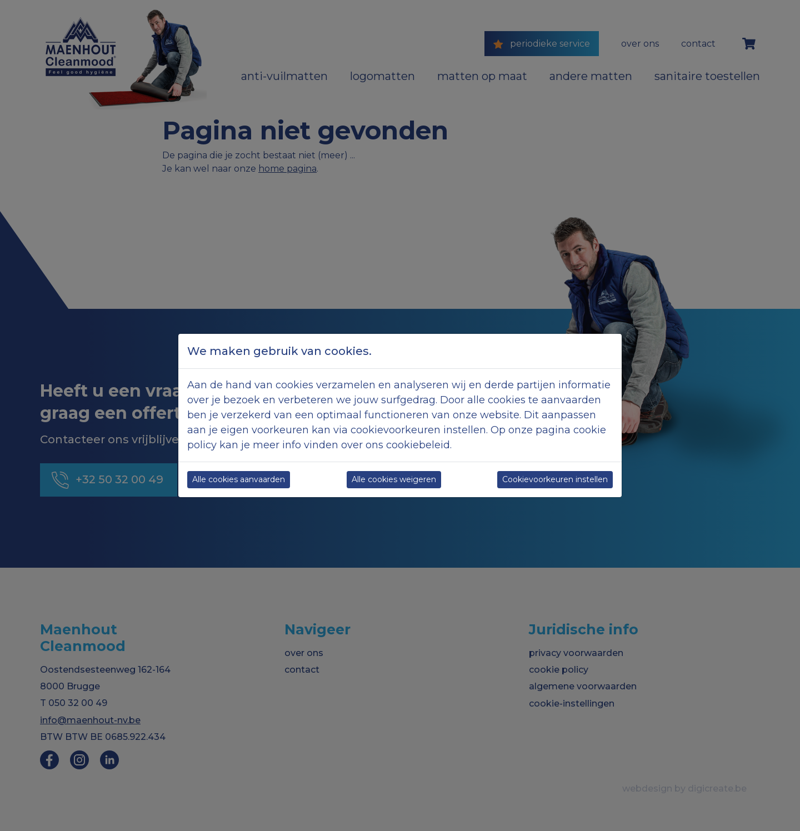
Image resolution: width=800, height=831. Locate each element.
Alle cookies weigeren (394, 479)
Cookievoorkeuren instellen (555, 479)
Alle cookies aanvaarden (238, 479)
